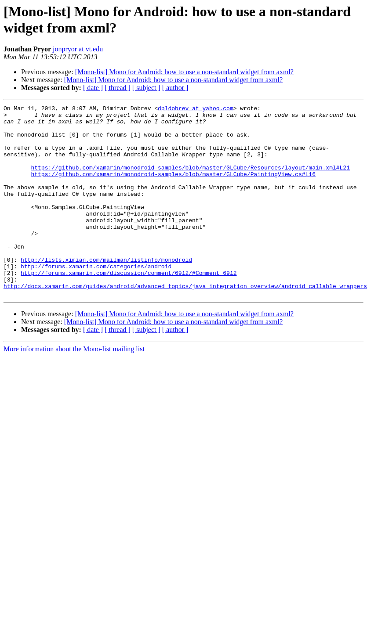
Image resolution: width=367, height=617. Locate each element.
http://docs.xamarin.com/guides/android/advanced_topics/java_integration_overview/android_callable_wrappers (185, 323)
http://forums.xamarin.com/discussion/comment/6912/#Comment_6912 (128, 307)
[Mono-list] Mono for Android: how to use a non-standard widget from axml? (184, 72)
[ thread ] (118, 87)
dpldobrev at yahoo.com (195, 109)
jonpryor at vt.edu (78, 49)
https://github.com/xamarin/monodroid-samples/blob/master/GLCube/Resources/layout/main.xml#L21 (190, 180)
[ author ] (175, 87)
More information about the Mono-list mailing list (74, 387)
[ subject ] (146, 87)
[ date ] (93, 87)
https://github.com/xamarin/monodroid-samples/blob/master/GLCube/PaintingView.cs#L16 (173, 188)
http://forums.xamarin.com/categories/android (96, 299)
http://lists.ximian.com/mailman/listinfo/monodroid (106, 291)
